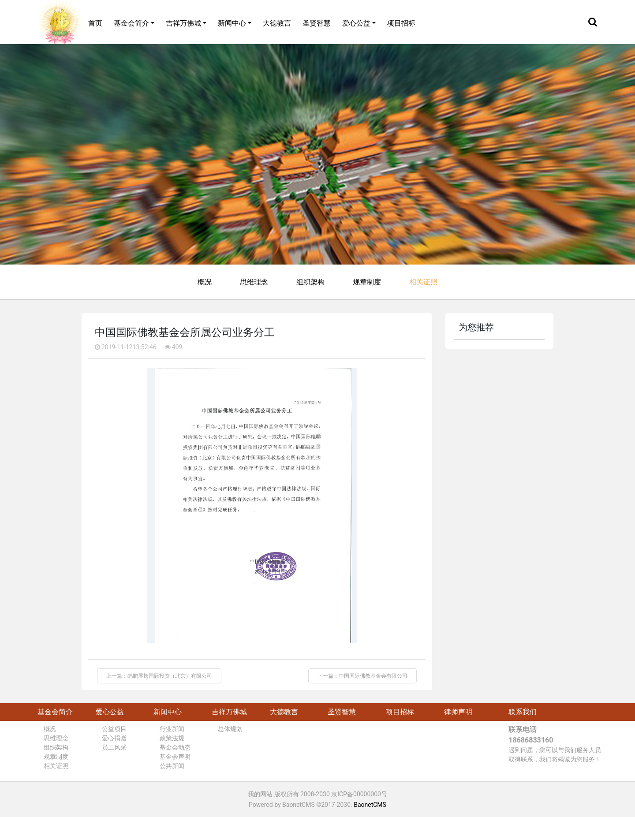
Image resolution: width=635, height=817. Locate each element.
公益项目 (114, 728)
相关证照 (423, 282)
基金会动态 (175, 747)
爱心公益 (356, 23)
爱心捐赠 (114, 738)
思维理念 (254, 282)
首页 (95, 23)
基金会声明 (175, 756)
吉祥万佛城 (183, 23)
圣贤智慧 (317, 23)
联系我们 (522, 712)
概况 (205, 282)
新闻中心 (232, 23)
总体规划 (230, 728)
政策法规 (172, 738)
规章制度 (367, 282)
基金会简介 (131, 23)
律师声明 (458, 712)
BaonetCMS (370, 804)
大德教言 (277, 23)
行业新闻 (172, 728)
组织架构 (310, 282)
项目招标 (401, 23)
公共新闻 (172, 765)
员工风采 (114, 747)
